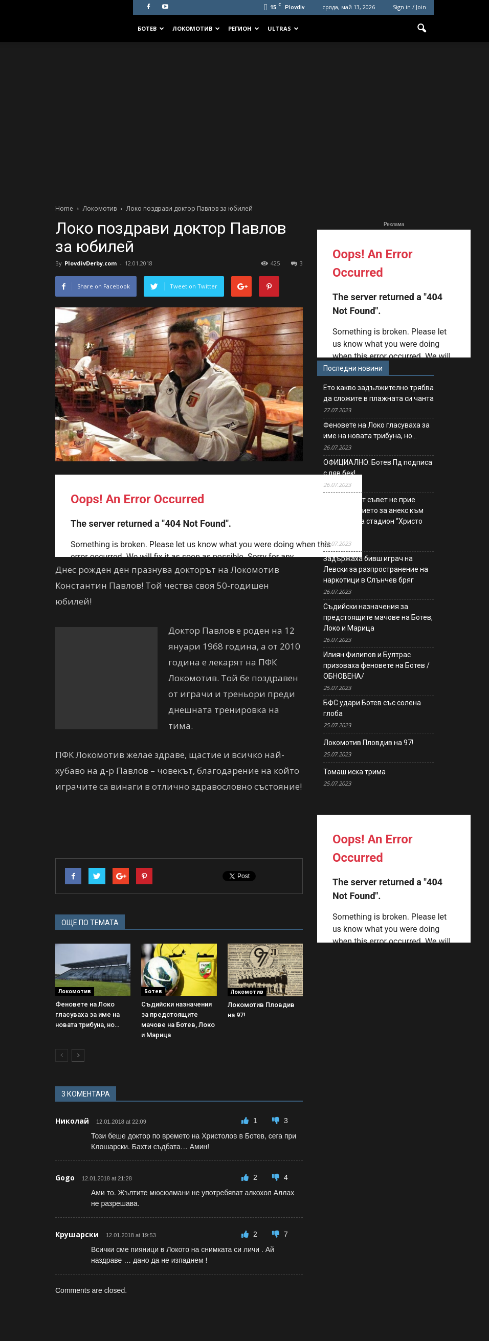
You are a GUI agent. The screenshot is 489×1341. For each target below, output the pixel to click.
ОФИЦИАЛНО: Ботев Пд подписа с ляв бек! (377, 467)
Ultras (283, 28)
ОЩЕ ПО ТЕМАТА (90, 923)
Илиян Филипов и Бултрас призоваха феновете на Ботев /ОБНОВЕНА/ (376, 665)
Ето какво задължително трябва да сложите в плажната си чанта (378, 393)
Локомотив (196, 28)
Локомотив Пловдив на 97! (368, 743)
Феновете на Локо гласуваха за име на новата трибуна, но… (87, 1014)
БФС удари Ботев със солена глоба (372, 708)
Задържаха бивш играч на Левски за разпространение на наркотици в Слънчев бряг (375, 569)
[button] (421, 28)
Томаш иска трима (354, 772)
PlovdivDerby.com (90, 263)
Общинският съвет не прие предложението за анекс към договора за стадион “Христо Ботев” (373, 516)
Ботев (151, 28)
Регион (243, 28)
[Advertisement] (244, 118)
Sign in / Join (409, 7)
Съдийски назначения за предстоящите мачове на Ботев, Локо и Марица (378, 617)
